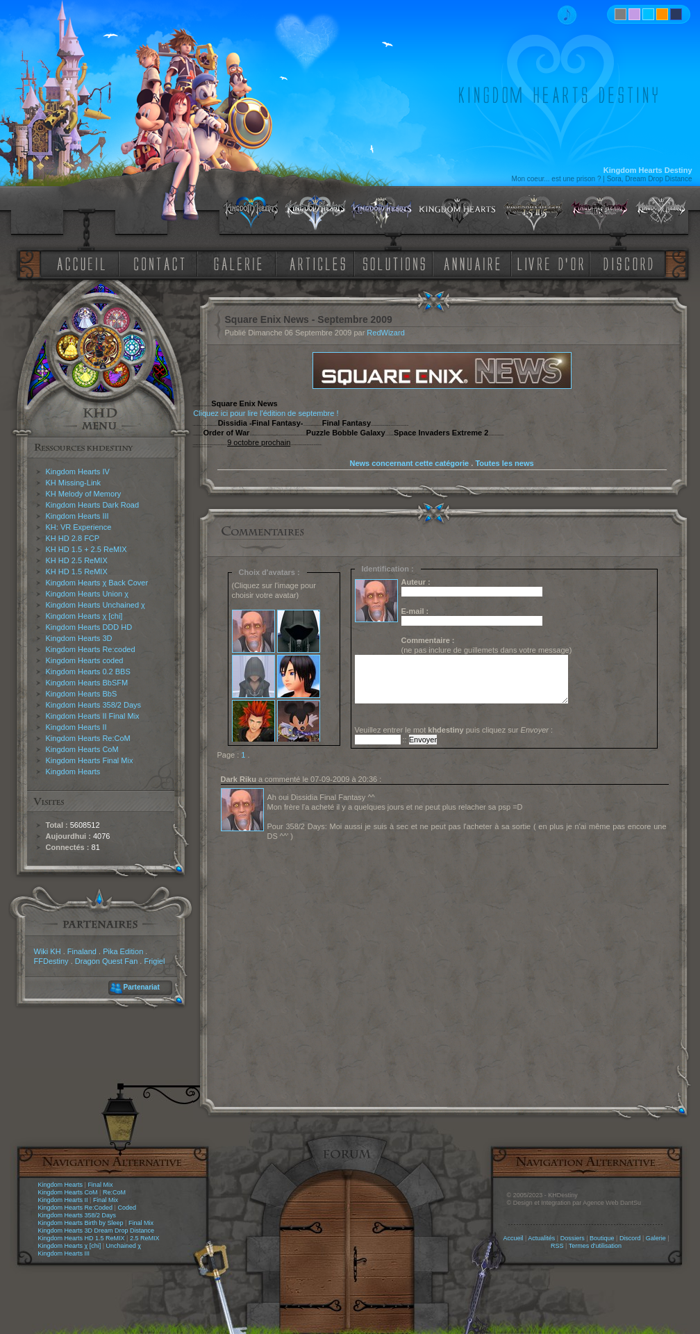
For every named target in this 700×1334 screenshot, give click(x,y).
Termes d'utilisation (595, 1245)
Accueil (513, 1238)
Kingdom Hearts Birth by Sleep (81, 1222)
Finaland (82, 951)
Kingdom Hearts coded (85, 660)
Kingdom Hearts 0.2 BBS (88, 671)
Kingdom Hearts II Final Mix (93, 716)
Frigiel (154, 961)
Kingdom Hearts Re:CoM (88, 738)
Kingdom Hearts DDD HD (89, 627)
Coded (126, 1207)
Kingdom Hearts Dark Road (93, 505)
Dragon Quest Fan (106, 961)
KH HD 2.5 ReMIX (77, 560)
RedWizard (385, 332)
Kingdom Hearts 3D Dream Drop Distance (96, 1230)
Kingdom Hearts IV (78, 471)
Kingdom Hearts (73, 771)
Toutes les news (504, 463)
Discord (630, 1238)
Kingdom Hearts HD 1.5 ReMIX (81, 1238)
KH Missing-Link (73, 482)
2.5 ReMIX (145, 1238)
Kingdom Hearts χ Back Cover (97, 582)
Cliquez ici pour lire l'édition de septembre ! (265, 413)
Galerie (656, 1238)
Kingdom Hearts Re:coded (90, 649)
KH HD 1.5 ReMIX (77, 571)
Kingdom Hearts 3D (79, 638)
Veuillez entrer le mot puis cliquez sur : (454, 730)
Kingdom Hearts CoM (82, 749)
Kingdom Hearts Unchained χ (95, 605)
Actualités (541, 1238)
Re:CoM (114, 1192)
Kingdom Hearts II (76, 727)
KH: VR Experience (79, 527)
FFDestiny (51, 961)
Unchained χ (123, 1245)
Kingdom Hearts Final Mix (89, 760)
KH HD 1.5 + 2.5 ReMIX (86, 549)
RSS (557, 1245)
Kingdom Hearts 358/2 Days (94, 705)
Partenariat (142, 987)
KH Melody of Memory (84, 494)
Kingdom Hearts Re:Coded (75, 1207)
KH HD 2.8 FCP (73, 538)
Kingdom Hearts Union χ (87, 594)
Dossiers (572, 1238)
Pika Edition (123, 951)
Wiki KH (47, 951)
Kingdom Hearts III (77, 516)
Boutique (602, 1238)
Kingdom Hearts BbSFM (87, 682)
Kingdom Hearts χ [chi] (84, 616)
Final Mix (100, 1184)
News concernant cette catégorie (409, 463)
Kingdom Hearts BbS (81, 694)
